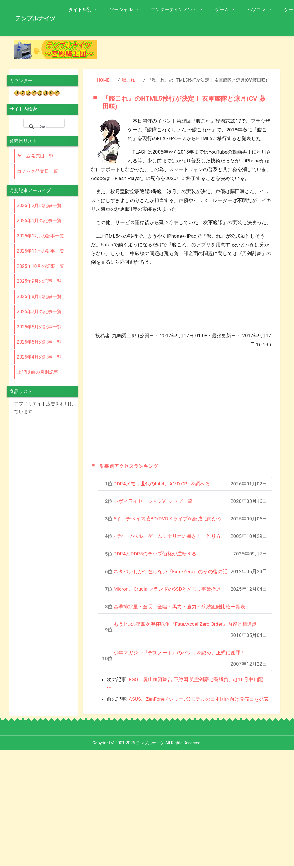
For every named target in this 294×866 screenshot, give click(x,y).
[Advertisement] (167, 404)
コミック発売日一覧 (37, 171)
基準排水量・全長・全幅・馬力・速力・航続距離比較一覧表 (179, 606)
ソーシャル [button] (122, 9)
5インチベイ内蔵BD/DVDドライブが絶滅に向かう (168, 519)
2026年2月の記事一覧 (39, 205)
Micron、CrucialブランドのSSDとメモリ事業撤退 (167, 589)
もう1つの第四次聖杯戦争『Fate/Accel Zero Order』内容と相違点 (185, 624)
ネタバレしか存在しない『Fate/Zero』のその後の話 (170, 571)
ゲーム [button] (222, 9)
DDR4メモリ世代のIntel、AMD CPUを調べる (162, 484)
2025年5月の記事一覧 (39, 342)
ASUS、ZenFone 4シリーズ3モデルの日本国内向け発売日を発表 (199, 699)
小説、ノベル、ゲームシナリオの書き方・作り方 (167, 536)
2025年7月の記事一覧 (39, 311)
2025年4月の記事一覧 (39, 357)
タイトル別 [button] (81, 9)
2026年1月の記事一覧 (39, 220)
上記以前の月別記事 (37, 372)
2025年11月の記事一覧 (41, 251)
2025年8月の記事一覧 (39, 296)
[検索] (43, 126)
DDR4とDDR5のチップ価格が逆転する (155, 554)
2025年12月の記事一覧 (41, 236)
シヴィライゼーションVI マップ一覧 (153, 501)
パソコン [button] (257, 9)
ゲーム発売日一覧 (35, 156)
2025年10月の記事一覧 (41, 266)
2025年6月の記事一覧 (39, 327)
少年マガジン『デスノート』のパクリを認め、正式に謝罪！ (179, 653)
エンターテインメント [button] (174, 9)
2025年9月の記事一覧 (39, 281)
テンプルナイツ (35, 18)
